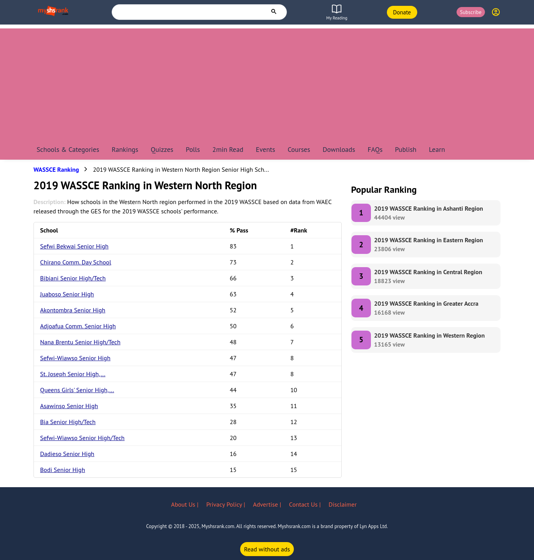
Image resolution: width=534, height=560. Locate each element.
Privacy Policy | (226, 504)
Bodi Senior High (62, 470)
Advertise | (268, 504)
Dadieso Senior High (67, 454)
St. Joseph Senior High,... (72, 374)
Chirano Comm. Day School (75, 262)
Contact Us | (306, 504)
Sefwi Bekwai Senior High (74, 246)
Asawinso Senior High (69, 406)
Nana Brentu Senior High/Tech (80, 342)
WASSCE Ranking (56, 169)
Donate (402, 12)
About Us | (185, 504)
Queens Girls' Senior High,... (77, 390)
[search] (189, 12)
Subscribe (470, 12)
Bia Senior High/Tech (68, 422)
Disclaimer (342, 504)
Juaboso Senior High (67, 294)
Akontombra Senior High (72, 310)
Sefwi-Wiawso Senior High (75, 358)
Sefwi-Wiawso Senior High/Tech (82, 438)
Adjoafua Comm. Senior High (78, 326)
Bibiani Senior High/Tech (73, 278)
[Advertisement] (267, 82)
